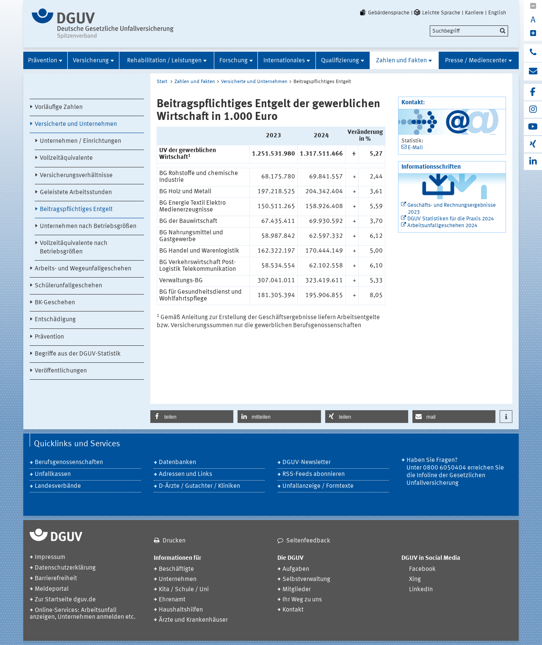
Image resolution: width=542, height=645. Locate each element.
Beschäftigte (176, 569)
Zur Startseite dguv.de (65, 600)
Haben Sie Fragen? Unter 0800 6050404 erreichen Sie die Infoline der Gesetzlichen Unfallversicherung (455, 472)
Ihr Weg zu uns (302, 600)
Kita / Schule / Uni (184, 590)
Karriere (474, 13)
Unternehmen (177, 579)
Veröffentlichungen (61, 371)
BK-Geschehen (55, 303)
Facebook (422, 569)
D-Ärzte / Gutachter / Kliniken (199, 486)
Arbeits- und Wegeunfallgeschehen (83, 269)
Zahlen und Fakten (401, 61)
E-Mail (415, 147)
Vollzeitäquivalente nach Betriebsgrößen (74, 247)
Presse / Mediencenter (476, 61)
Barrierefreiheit (56, 578)
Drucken (174, 541)
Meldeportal (52, 589)
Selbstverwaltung (306, 579)
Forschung (233, 61)
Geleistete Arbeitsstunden (76, 192)
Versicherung (91, 61)
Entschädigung (55, 320)
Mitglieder (296, 590)
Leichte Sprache (436, 13)
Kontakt (293, 610)
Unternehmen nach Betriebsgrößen (88, 226)
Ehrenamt (172, 600)
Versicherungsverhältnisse (76, 175)
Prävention (42, 61)
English (497, 13)
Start (162, 81)
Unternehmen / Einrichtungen (80, 141)
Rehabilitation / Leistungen (164, 61)
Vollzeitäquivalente (66, 158)
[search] (469, 30)
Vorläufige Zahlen (59, 107)
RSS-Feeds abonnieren (313, 474)
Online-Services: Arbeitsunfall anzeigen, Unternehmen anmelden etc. (83, 613)
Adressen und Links (185, 474)
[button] (191, 416)
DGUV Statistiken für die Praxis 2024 (450, 219)
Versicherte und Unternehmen (76, 124)
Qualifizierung (340, 61)
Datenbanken (177, 462)
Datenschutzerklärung (65, 568)
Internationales (284, 61)
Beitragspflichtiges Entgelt (76, 209)
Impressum (50, 557)
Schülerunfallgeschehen (68, 286)
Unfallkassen (53, 474)
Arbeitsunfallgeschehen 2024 (442, 225)
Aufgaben (295, 569)
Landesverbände (58, 486)
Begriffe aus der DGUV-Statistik (78, 354)
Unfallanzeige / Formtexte (318, 486)
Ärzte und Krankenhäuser (193, 620)
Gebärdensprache (384, 13)
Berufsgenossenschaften (69, 462)
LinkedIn (421, 590)
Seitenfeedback (308, 541)
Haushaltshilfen (181, 610)
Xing (415, 579)
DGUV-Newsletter (306, 462)
